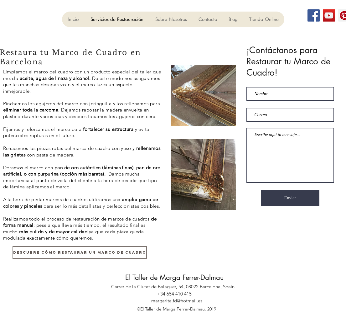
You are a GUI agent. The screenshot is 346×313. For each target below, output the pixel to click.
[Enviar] (290, 198)
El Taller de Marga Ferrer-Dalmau (174, 277)
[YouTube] (329, 15)
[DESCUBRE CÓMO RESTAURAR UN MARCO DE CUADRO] (80, 252)
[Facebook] (313, 15)
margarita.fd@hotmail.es (176, 301)
